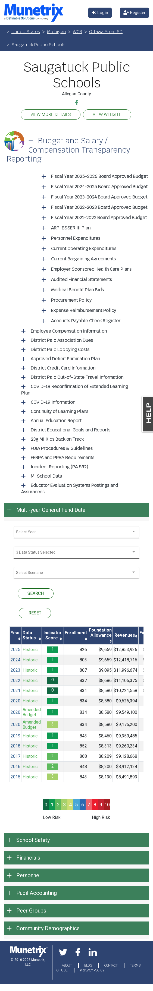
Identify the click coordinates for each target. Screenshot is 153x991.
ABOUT (67, 965)
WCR (77, 31)
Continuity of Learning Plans (59, 411)
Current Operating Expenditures (83, 248)
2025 (15, 649)
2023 (15, 670)
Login (100, 12)
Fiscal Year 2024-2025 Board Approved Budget (99, 187)
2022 (15, 680)
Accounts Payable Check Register (85, 321)
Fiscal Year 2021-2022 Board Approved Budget (99, 217)
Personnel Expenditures (75, 238)
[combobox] (76, 532)
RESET (35, 613)
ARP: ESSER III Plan (70, 228)
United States (25, 31)
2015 (15, 776)
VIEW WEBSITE (107, 114)
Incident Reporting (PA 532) (59, 467)
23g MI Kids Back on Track (57, 439)
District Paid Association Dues (62, 340)
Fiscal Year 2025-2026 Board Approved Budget (99, 176)
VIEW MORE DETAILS (50, 114)
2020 (15, 700)
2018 (15, 746)
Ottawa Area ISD (106, 31)
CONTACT (111, 965)
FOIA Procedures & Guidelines (62, 448)
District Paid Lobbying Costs (60, 349)
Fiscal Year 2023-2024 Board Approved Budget (99, 197)
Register (134, 12)
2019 (15, 735)
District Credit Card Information (63, 368)
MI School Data (46, 476)
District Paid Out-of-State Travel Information (77, 377)
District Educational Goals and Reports (70, 430)
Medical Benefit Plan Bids (77, 290)
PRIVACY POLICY (92, 970)
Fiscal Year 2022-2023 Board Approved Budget (99, 207)
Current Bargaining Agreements (83, 259)
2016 (15, 766)
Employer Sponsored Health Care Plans (91, 269)
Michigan (56, 31)
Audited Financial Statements (81, 279)
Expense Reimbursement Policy (83, 310)
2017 (15, 756)
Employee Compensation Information (69, 331)
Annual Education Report (56, 421)
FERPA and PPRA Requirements (62, 457)
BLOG (88, 965)
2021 (15, 690)
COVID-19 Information (53, 402)
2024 (15, 659)
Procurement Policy (71, 300)
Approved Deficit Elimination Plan (65, 359)
